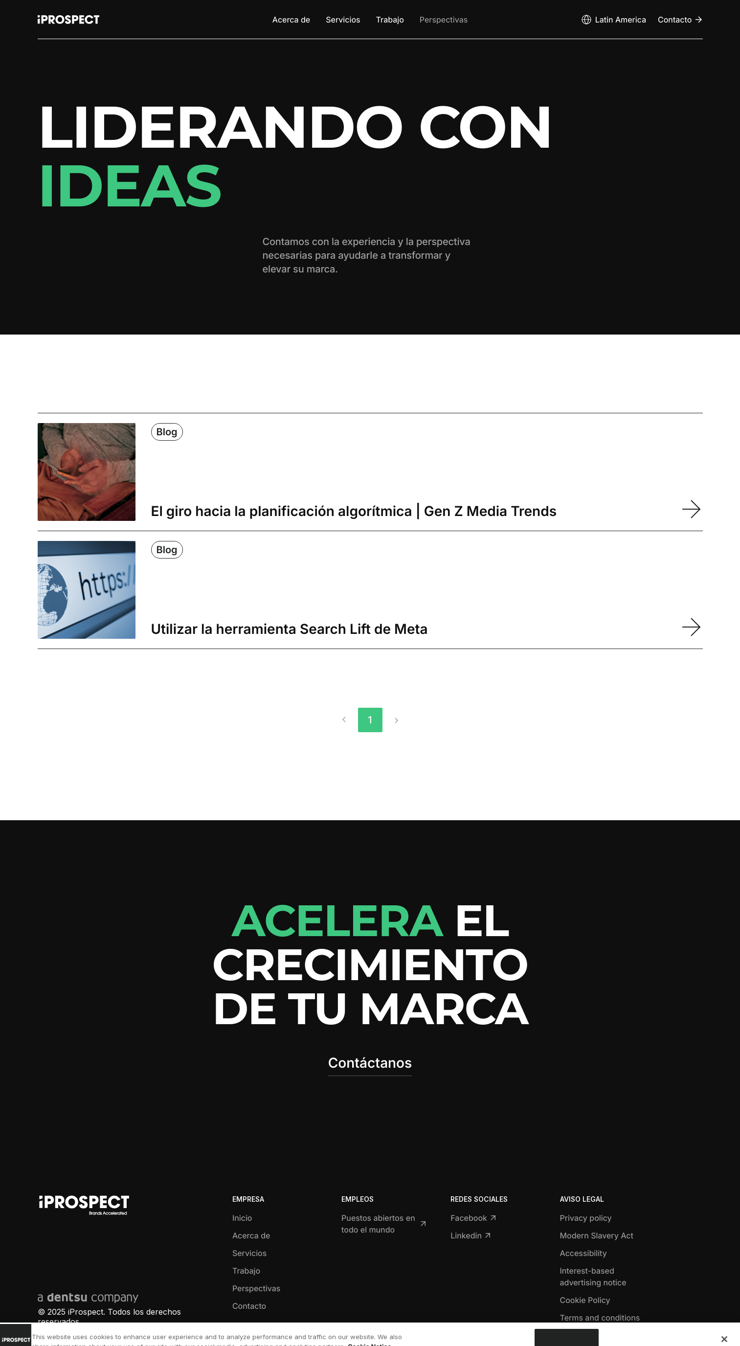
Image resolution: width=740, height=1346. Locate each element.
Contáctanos (370, 1062)
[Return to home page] (68, 19)
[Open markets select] (614, 19)
